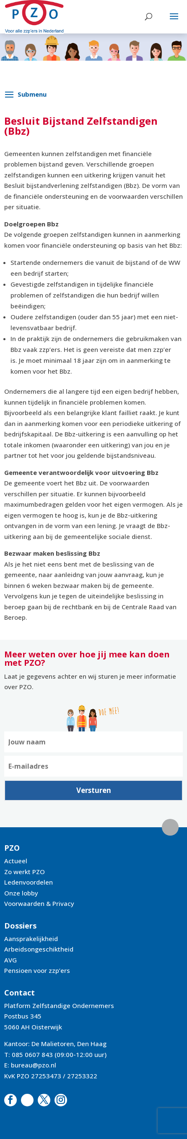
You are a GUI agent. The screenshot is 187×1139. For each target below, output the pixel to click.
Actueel (15, 861)
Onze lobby (21, 893)
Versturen (93, 790)
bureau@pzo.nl (33, 1065)
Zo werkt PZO (24, 871)
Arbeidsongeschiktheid (38, 949)
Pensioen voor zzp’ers (37, 970)
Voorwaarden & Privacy (39, 903)
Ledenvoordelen (28, 882)
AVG (10, 960)
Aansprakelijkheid (31, 938)
